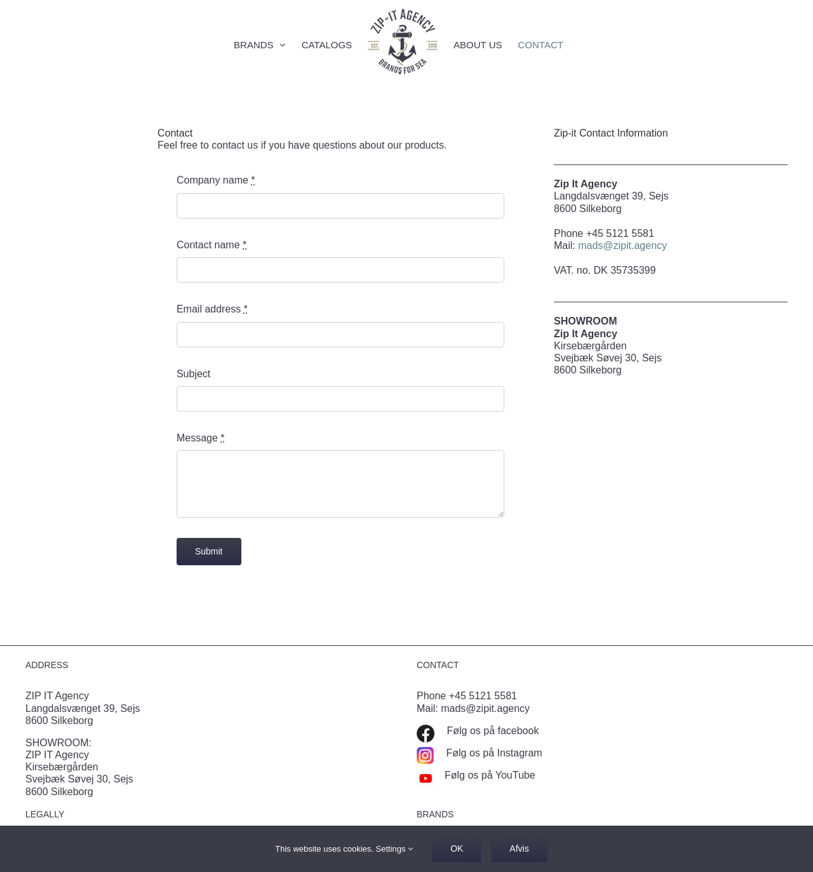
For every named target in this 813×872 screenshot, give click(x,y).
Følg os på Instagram (492, 753)
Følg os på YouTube (490, 775)
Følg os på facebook (491, 730)
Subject (193, 373)
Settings (394, 849)
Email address (212, 309)
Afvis (518, 848)
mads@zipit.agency (622, 245)
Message (201, 438)
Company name (216, 180)
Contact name (211, 244)
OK (456, 848)
